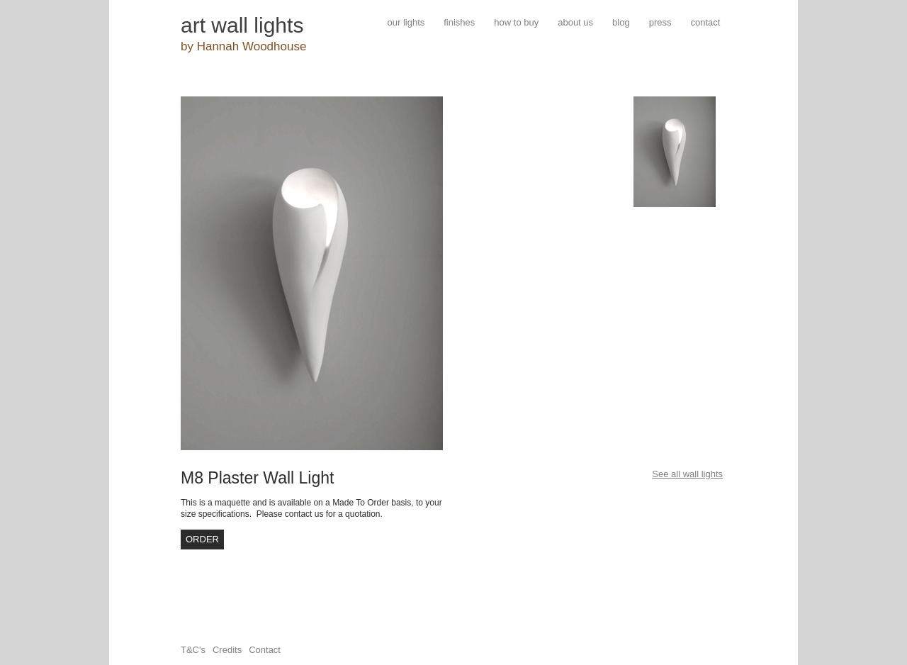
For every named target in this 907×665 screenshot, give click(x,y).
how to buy (516, 22)
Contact (265, 649)
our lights (406, 22)
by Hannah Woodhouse (243, 46)
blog (621, 22)
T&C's (193, 649)
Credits (227, 649)
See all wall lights (687, 474)
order (202, 539)
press (660, 22)
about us (575, 22)
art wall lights (242, 25)
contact (705, 22)
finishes (459, 22)
